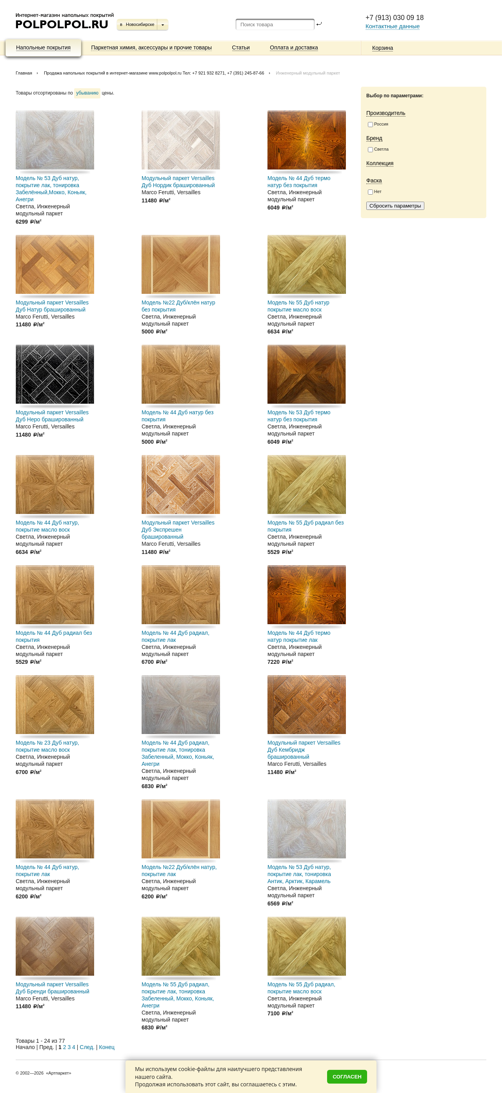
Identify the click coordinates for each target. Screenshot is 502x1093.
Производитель (386, 113)
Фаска (374, 180)
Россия (378, 124)
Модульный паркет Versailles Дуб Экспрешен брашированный (178, 529)
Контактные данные (393, 26)
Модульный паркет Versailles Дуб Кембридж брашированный (303, 750)
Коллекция (379, 163)
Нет (375, 192)
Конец (107, 1047)
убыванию (87, 93)
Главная (24, 73)
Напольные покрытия (43, 47)
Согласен (347, 1077)
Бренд (374, 138)
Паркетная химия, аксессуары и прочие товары (151, 47)
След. (87, 1047)
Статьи (241, 47)
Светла (378, 149)
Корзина (382, 48)
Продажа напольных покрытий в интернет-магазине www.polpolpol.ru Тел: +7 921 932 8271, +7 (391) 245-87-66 (154, 73)
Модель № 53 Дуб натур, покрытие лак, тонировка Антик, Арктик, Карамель (299, 874)
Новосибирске (140, 24)
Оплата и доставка (294, 47)
